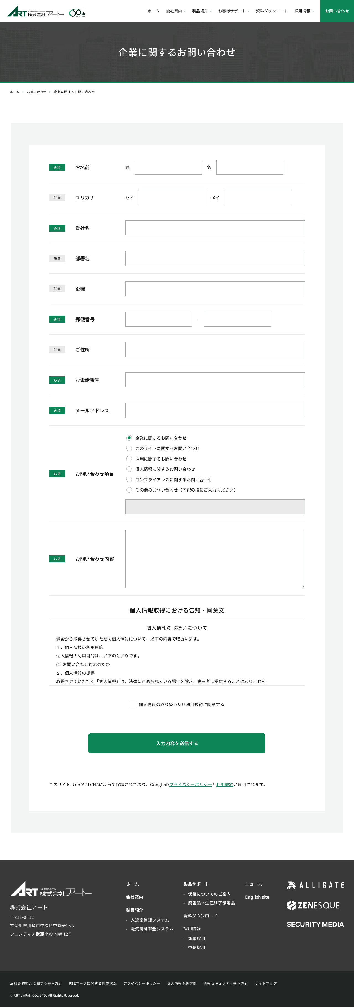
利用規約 (224, 784)
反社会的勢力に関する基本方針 (36, 983)
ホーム (154, 11)
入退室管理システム (150, 920)
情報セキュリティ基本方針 (225, 983)
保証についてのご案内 (209, 894)
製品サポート (196, 884)
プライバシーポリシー (190, 784)
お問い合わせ (337, 11)
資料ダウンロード (272, 11)
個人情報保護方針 (182, 983)
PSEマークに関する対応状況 (93, 983)
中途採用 (196, 948)
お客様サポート (232, 11)
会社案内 (174, 11)
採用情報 (303, 11)
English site (257, 897)
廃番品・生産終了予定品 (211, 903)
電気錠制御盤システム (152, 929)
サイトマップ (266, 983)
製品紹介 (200, 11)
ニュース (253, 884)
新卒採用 (196, 939)
